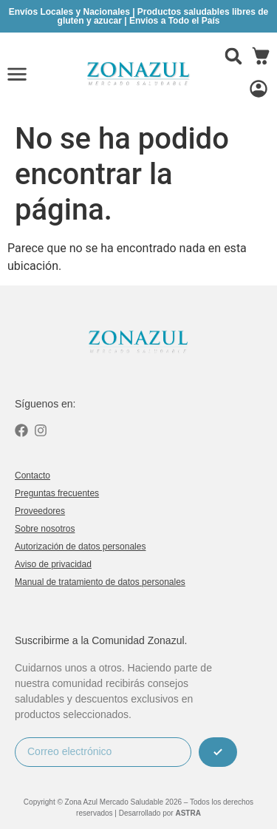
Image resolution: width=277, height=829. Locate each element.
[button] (233, 56)
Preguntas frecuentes (57, 493)
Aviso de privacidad (53, 564)
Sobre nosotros (45, 529)
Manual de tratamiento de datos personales (100, 582)
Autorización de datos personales (80, 546)
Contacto (32, 475)
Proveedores (40, 511)
